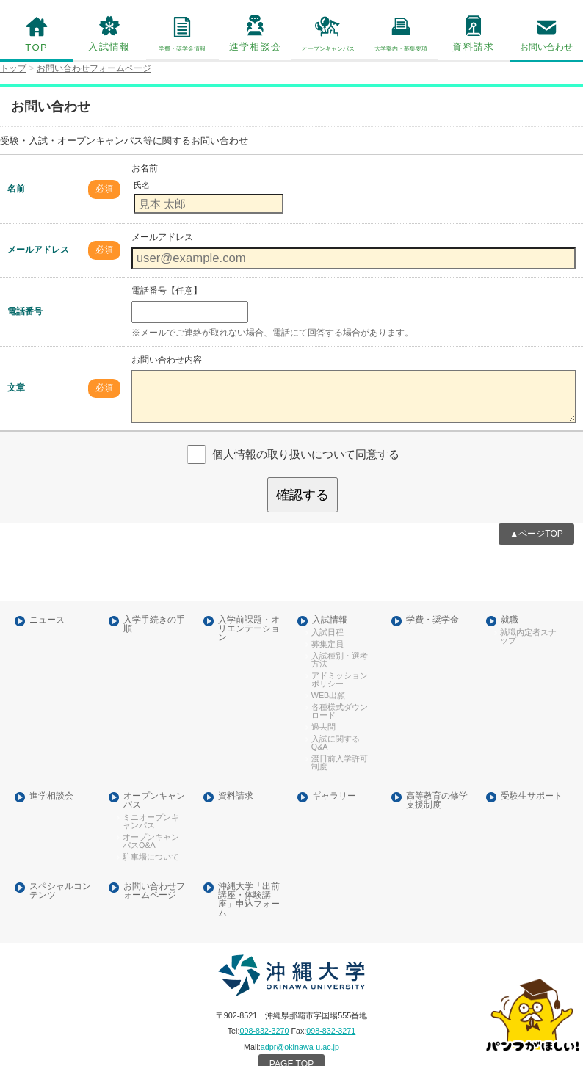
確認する (302, 477)
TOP (37, 47)
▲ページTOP (537, 515)
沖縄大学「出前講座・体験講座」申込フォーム (248, 870)
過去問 (322, 703)
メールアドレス (38, 246)
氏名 (141, 183)
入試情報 (109, 46)
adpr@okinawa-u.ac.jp (299, 1014)
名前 (16, 186)
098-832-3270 (265, 999)
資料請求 (474, 46)
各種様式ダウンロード (340, 688)
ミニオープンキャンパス (151, 793)
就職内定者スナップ (528, 615)
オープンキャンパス (154, 774)
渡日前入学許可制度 (340, 737)
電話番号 (25, 306)
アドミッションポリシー (340, 657)
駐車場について (147, 828)
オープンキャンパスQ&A (151, 812)
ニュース (46, 600)
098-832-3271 (330, 999)
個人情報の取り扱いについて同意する (305, 436)
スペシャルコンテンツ (59, 861)
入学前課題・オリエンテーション (248, 608)
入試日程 (325, 611)
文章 (16, 375)
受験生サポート (531, 770)
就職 (509, 600)
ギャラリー (334, 770)
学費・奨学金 (432, 600)
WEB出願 (327, 672)
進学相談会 (255, 46)
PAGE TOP (291, 1031)
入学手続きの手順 (154, 604)
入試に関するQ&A (333, 718)
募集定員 (325, 623)
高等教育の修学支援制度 (437, 774)
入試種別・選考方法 (340, 638)
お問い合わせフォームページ (154, 861)
